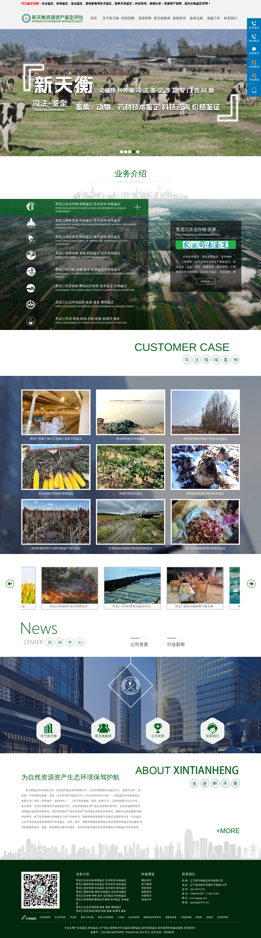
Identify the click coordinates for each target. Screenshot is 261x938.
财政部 (210, 917)
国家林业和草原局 (152, 917)
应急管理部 (222, 917)
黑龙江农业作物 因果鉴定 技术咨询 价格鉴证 (101, 880)
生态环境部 (60, 917)
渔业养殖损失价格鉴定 (130, 438)
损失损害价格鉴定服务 (170, 927)
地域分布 (146, 899)
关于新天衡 (111, 18)
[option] (130, 471)
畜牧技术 (115, 927)
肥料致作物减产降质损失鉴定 (205, 493)
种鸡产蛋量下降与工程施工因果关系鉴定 (56, 438)
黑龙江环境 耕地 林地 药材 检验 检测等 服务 (101, 910)
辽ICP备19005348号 (112, 932)
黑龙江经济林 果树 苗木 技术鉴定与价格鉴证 (101, 895)
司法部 (73, 917)
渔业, (107, 927)
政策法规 (196, 18)
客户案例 (146, 884)
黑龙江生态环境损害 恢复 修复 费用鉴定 (98, 907)
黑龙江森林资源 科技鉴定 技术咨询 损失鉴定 (101, 884)
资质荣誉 (145, 18)
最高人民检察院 (105, 917)
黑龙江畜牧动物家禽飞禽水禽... (196, 606)
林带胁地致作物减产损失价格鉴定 (205, 438)
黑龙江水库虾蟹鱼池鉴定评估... (133, 606)
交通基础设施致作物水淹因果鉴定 (130, 548)
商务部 (199, 917)
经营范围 (127, 18)
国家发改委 (170, 917)
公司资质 (139, 644)
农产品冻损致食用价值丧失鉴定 (205, 548)
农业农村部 (133, 917)
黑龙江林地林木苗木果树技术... (71, 606)
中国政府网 (185, 917)
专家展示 (146, 895)
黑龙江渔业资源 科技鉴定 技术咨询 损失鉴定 (101, 887)
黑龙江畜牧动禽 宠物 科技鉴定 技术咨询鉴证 (101, 891)
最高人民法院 (87, 917)
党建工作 (213, 18)
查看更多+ (206, 281)
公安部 (121, 917)
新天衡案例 (162, 18)
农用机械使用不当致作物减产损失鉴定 (56, 548)
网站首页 (146, 880)
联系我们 (230, 18)
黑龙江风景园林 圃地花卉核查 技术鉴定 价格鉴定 (102, 901)
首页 (93, 18)
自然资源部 (45, 917)
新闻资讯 (179, 18)
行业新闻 (176, 644)
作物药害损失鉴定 (130, 493)
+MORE (228, 831)
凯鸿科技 (169, 932)
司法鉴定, (125, 927)
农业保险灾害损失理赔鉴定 (55, 493)
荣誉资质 (146, 887)
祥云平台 (145, 932)
